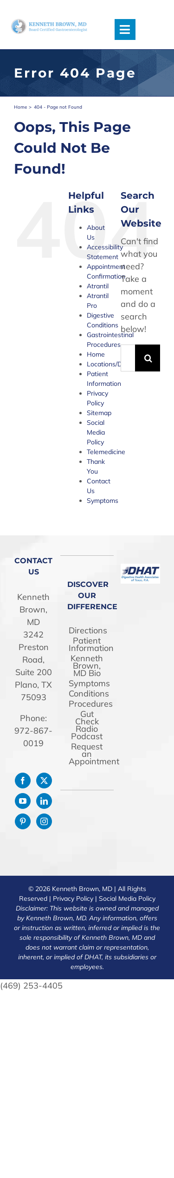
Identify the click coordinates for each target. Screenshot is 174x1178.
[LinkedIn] (44, 801)
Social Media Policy (96, 432)
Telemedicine (106, 452)
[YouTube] (23, 801)
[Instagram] (44, 821)
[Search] (148, 358)
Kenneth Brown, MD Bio (87, 666)
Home (96, 354)
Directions (87, 630)
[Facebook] (23, 780)
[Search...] (128, 358)
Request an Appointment (87, 754)
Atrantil (98, 286)
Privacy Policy (73, 898)
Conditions (87, 693)
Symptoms (102, 500)
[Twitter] (44, 780)
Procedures (87, 704)
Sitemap (99, 413)
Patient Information (87, 644)
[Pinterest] (23, 821)
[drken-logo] (49, 23)
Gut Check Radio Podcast (87, 725)
